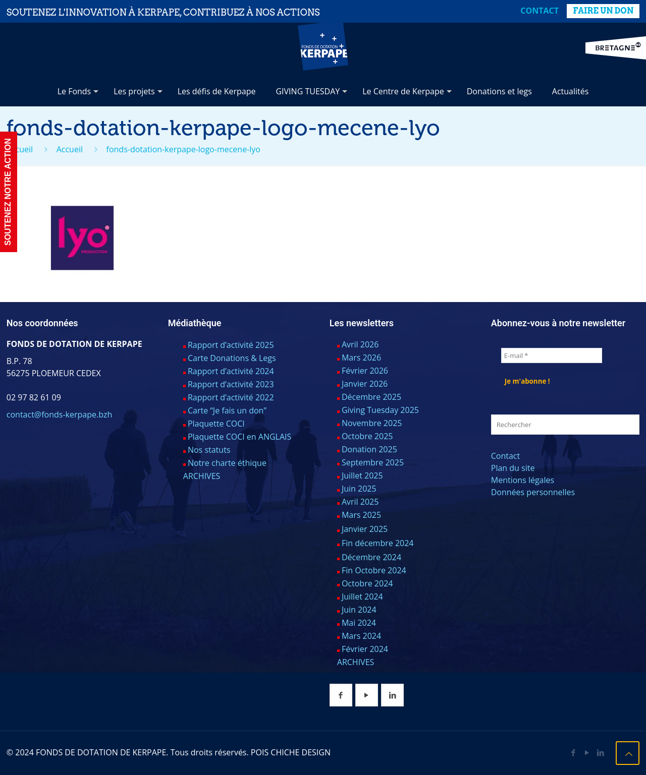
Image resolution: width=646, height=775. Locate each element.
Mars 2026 (361, 357)
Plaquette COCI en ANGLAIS (239, 436)
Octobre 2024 (367, 583)
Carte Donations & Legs (232, 358)
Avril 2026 (360, 344)
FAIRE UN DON (603, 11)
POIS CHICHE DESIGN (291, 752)
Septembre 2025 (373, 462)
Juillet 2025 (362, 475)
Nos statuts (209, 449)
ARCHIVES (202, 476)
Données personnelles (533, 492)
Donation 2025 (369, 449)
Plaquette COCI (216, 423)
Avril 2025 (360, 501)
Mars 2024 (361, 635)
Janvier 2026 (365, 383)
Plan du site (513, 467)
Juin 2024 (359, 609)
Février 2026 (365, 370)
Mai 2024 (359, 622)
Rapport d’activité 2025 (231, 344)
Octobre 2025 (367, 436)
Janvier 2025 (365, 528)
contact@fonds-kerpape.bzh (59, 414)
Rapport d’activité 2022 (231, 397)
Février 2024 (365, 648)
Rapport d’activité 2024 (231, 371)
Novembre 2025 (372, 423)
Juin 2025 (359, 488)
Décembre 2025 (371, 396)
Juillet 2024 (362, 596)
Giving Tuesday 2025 (380, 409)
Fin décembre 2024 (378, 543)
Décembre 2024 (371, 557)
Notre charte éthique (227, 462)
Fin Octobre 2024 (374, 570)
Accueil (20, 149)
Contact (539, 10)
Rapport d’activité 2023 (231, 384)
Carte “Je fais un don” (227, 410)
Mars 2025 (361, 514)
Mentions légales (522, 480)
